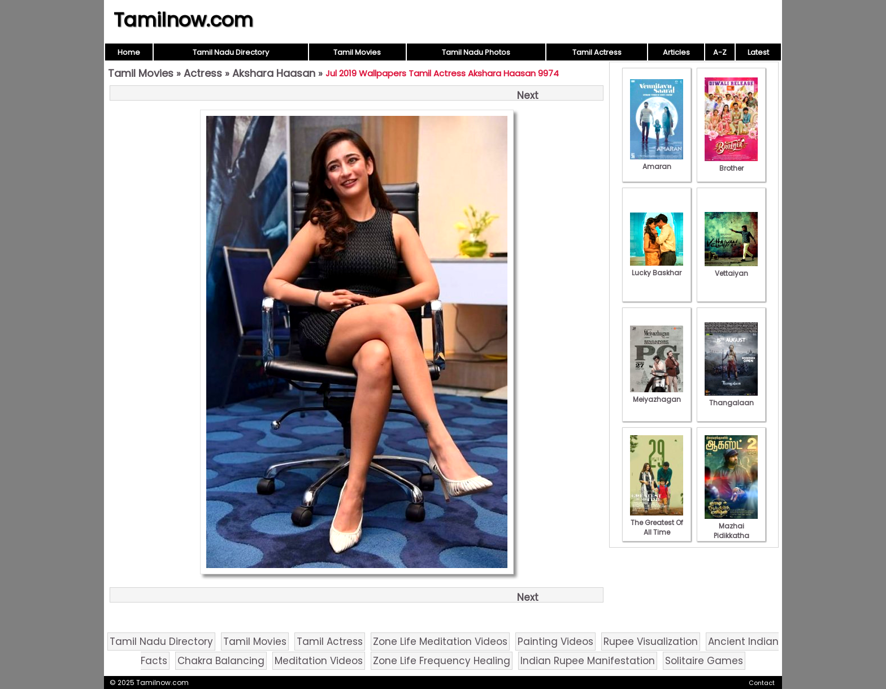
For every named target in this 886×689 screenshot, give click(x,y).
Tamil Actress (597, 52)
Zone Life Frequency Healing (441, 661)
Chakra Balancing (220, 661)
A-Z (720, 52)
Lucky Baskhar (656, 268)
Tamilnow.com (183, 19)
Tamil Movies (357, 52)
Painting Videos (555, 641)
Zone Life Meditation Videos (440, 641)
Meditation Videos (319, 661)
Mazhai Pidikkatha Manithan (731, 531)
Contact (762, 682)
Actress (203, 73)
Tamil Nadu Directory (231, 52)
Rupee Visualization (650, 641)
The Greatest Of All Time (656, 522)
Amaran (656, 161)
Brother (731, 163)
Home (129, 52)
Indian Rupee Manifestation (587, 661)
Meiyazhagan (656, 394)
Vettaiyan (731, 268)
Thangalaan (731, 398)
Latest (758, 52)
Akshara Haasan (273, 73)
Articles (676, 52)
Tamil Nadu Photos (476, 52)
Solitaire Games (704, 661)
